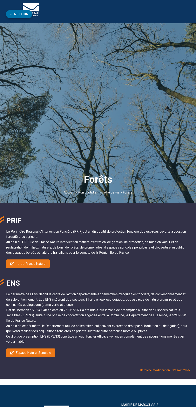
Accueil (69, 192)
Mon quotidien (87, 192)
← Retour (19, 12)
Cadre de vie (110, 192)
